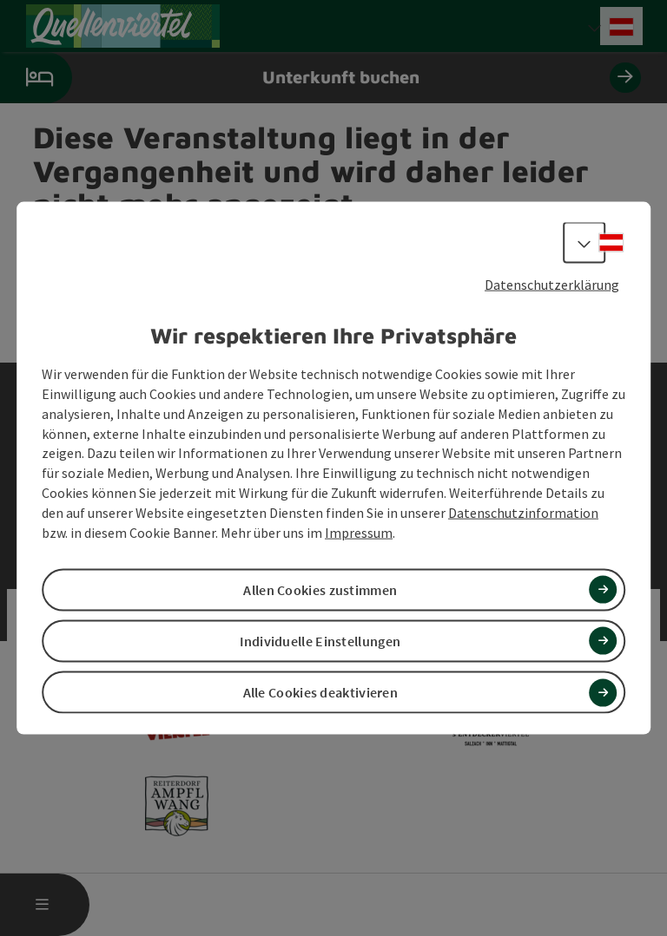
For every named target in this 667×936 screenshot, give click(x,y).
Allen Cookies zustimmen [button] (320, 589)
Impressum (359, 531)
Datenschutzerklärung (552, 283)
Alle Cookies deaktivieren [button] (321, 692)
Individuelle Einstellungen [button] (320, 641)
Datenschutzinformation (523, 512)
